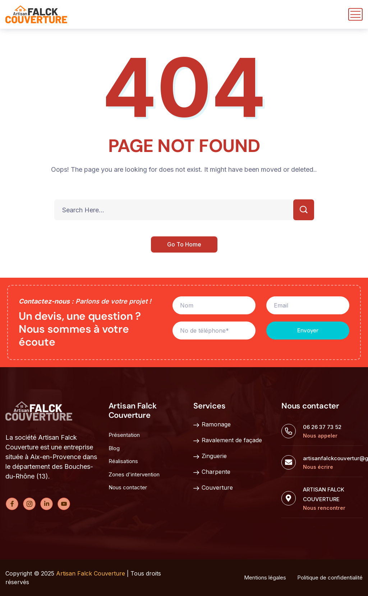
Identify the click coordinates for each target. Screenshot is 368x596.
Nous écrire (318, 467)
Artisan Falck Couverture (90, 573)
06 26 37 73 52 (322, 427)
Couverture (213, 488)
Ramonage (212, 425)
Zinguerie (210, 456)
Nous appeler (320, 436)
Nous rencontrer (324, 508)
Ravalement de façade (227, 440)
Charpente (211, 472)
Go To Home (184, 245)
